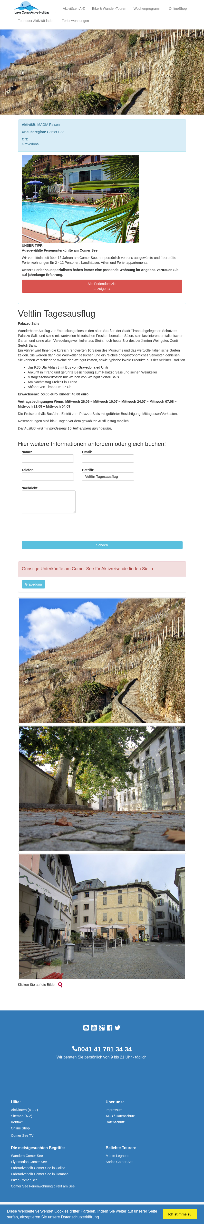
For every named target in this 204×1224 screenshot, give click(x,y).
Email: (108, 456)
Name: (48, 456)
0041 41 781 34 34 (105, 1049)
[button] (100, 1217)
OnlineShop (178, 8)
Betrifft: (108, 474)
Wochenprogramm (148, 8)
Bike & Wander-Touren (109, 8)
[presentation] (59, 527)
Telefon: (48, 474)
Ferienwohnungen (75, 21)
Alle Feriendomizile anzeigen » (101, 286)
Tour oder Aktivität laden (36, 21)
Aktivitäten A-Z (74, 8)
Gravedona (33, 584)
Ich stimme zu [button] (180, 1214)
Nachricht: (49, 499)
